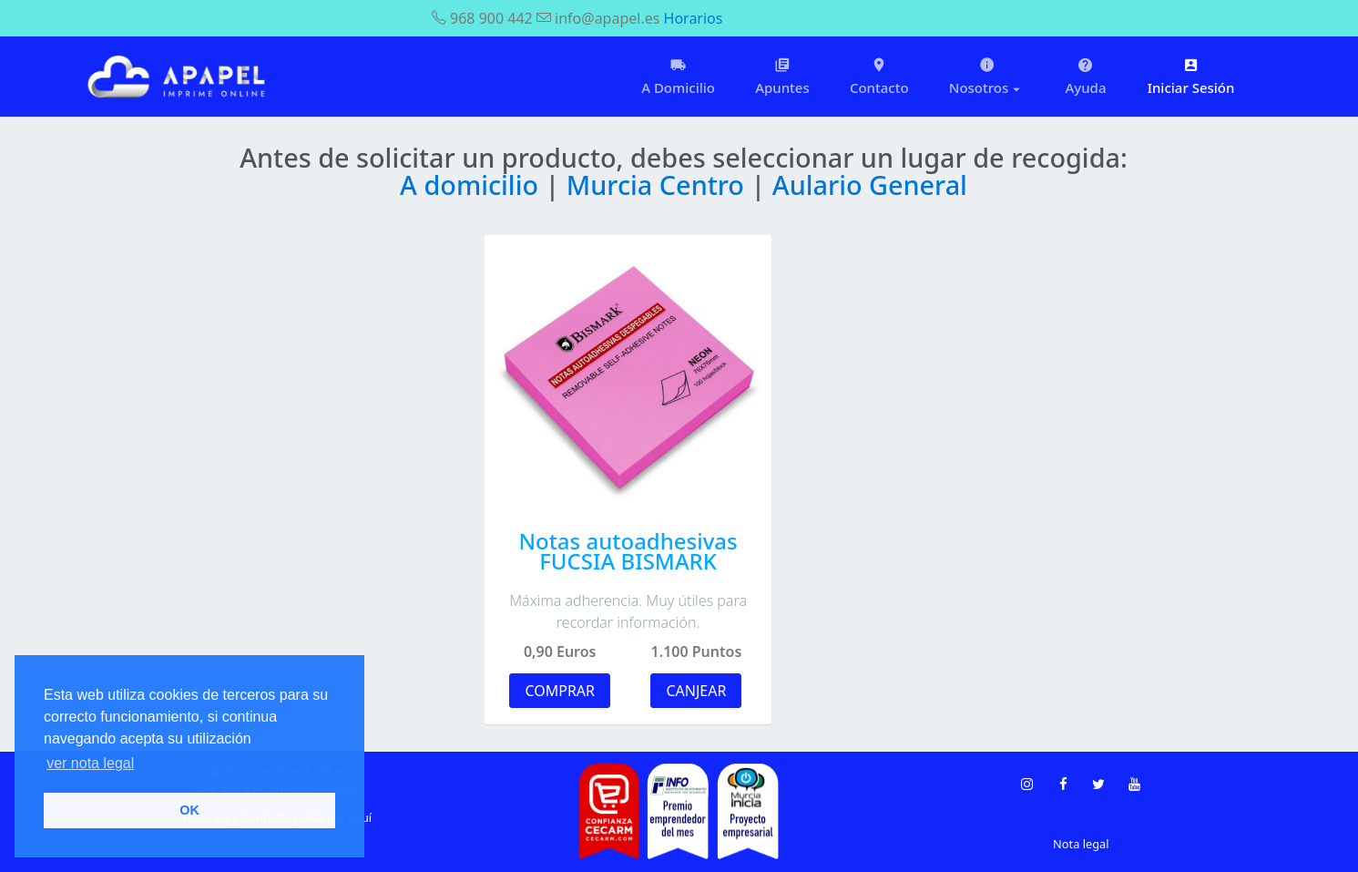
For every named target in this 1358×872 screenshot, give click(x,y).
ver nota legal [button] (90, 763)
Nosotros (987, 76)
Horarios (693, 18)
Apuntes (782, 76)
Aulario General (869, 184)
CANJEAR (696, 691)
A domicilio (472, 184)
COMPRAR (560, 691)
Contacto (879, 76)
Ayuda (1085, 76)
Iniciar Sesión (1191, 76)
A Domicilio (678, 76)
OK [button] (189, 810)
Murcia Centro (659, 184)
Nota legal (1080, 844)
